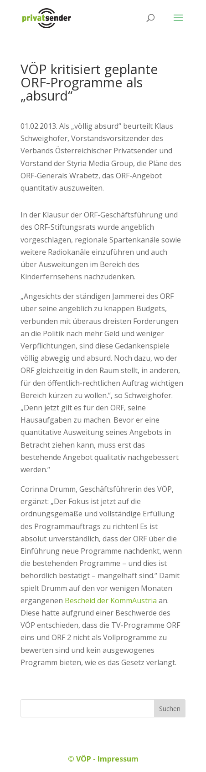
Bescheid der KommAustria (110, 600)
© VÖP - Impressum (103, 759)
